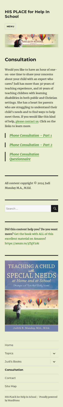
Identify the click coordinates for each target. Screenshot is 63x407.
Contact (10, 378)
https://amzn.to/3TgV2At (22, 243)
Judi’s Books (13, 361)
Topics (9, 353)
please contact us (27, 121)
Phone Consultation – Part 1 (31, 135)
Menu (10, 26)
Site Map (11, 386)
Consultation (14, 369)
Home (9, 345)
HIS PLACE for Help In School (20, 397)
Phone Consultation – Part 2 (31, 145)
